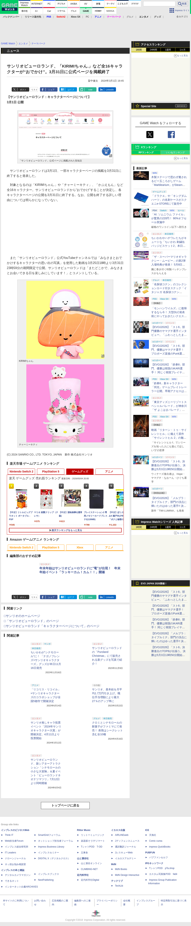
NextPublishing (46, 880)
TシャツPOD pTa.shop (161, 868)
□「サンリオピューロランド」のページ (31, 621)
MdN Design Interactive (127, 875)
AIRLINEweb (121, 835)
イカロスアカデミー (125, 858)
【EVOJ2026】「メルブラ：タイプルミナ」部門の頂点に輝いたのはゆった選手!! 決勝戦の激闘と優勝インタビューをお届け (169, 505)
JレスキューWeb (124, 852)
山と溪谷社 (83, 858)
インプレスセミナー (48, 852)
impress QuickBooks (159, 846)
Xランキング (148, 147)
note (90, 89)
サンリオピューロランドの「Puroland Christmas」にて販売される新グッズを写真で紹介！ (107, 655)
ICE (147, 830)
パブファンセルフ (158, 857)
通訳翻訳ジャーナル (125, 846)
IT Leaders (10, 852)
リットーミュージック (92, 835)
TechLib (119, 885)
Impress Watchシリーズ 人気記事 (162, 521)
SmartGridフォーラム (49, 835)
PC (87, 16)
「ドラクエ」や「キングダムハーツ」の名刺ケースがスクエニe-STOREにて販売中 (169, 199)
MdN (113, 864)
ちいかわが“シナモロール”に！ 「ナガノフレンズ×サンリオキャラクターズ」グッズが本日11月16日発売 (46, 660)
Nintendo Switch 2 (21, 471)
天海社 (152, 835)
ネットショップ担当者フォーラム (55, 841)
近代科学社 (83, 875)
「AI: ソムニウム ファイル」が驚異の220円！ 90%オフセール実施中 (169, 218)
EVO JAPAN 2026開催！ (154, 583)
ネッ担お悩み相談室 (15, 864)
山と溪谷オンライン (91, 863)
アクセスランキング (153, 44)
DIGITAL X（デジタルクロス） (54, 858)
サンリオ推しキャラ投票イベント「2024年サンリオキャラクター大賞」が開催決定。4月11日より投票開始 (46, 730)
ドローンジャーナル (15, 858)
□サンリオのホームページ (22, 616)
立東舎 (84, 852)
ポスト (23, 89)
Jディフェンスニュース (127, 841)
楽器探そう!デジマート (93, 841)
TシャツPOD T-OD (91, 846)
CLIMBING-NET (89, 869)
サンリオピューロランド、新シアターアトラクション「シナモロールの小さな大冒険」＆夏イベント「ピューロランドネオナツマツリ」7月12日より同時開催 (46, 771)
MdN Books (121, 869)
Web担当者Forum (14, 841)
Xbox (80, 547)
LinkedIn (110, 89)
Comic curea (155, 841)
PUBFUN (150, 852)
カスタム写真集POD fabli (163, 874)
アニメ (109, 471)
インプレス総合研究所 (16, 846)
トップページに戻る (65, 805)
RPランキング (146, 152)
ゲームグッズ (80, 471)
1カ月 (183, 49)
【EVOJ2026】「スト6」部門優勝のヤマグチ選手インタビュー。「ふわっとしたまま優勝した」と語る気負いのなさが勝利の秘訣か (169, 334)
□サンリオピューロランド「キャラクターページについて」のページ (51, 626)
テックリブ (117, 881)
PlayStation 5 (50, 471)
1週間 (168, 49)
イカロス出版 (118, 830)
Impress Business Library (51, 846)
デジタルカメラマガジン (18, 875)
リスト (34, 89)
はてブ (71, 89)
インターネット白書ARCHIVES (21, 886)
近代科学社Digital (90, 880)
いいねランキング (175, 152)
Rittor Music (83, 830)
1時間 (139, 49)
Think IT (9, 835)
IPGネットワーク (154, 863)
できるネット (12, 881)
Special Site (148, 106)
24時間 (153, 49)
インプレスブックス (48, 874)
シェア (51, 89)
